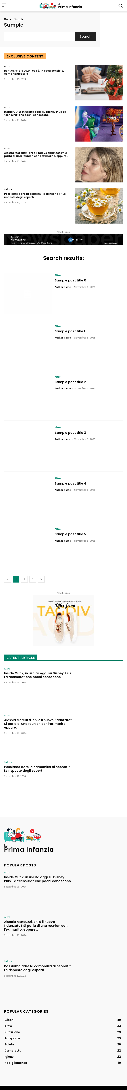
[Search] (85, 36)
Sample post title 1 (70, 331)
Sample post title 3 (70, 432)
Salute (8, 189)
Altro (7, 66)
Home (8, 19)
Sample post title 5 (70, 534)
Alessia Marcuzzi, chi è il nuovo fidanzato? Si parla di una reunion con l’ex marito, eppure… (36, 154)
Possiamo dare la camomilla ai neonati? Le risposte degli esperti (35, 195)
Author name (63, 286)
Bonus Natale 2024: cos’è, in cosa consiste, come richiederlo (34, 72)
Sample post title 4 (70, 483)
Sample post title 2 (70, 382)
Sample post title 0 (70, 280)
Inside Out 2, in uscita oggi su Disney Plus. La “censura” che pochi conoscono (35, 113)
